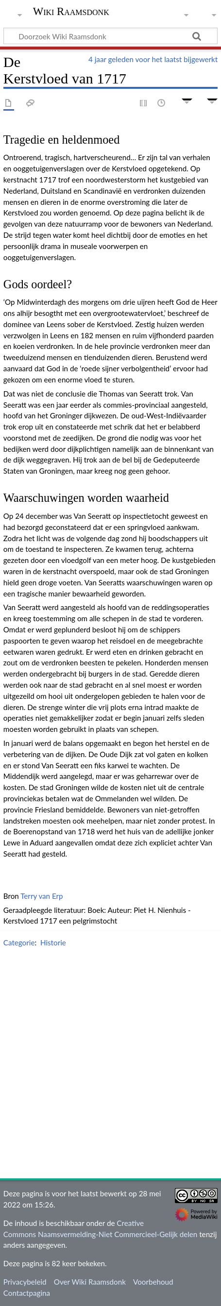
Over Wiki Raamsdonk (90, 1281)
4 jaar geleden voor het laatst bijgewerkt (153, 59)
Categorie (19, 942)
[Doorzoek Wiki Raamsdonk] (110, 36)
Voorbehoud (153, 1281)
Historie (53, 942)
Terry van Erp (41, 896)
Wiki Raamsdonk (71, 12)
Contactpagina (26, 1293)
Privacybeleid (25, 1281)
